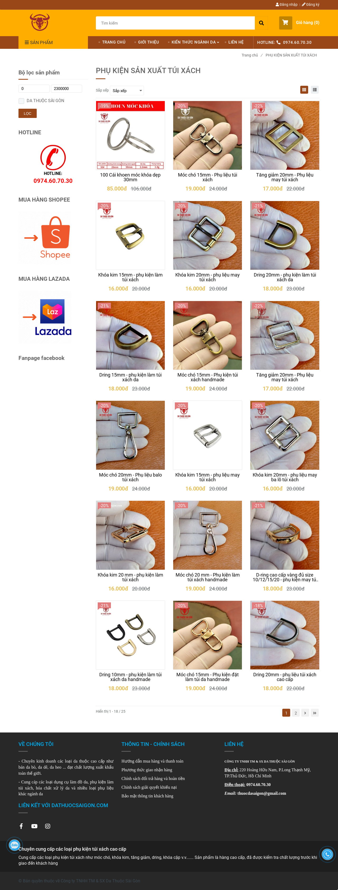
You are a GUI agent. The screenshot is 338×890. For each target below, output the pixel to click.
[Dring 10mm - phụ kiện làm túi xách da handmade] (130, 677)
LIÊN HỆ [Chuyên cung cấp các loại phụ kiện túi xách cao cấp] (236, 42)
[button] (299, 23)
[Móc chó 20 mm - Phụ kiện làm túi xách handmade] (207, 577)
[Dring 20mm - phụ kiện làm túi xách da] (284, 277)
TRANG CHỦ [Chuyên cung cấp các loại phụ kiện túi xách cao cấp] (114, 42)
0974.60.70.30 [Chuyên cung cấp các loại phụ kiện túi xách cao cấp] (297, 42)
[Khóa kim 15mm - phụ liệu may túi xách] (207, 477)
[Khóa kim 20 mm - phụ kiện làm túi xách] (130, 577)
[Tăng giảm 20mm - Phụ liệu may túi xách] (284, 177)
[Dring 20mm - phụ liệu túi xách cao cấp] (284, 677)
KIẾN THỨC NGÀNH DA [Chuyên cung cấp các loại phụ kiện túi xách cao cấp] (194, 42)
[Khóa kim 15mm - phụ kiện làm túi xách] (130, 277)
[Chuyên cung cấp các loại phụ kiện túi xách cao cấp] (39, 22)
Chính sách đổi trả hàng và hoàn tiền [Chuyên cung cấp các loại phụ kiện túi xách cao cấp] (153, 778)
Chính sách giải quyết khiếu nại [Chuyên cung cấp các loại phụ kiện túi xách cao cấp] (149, 787)
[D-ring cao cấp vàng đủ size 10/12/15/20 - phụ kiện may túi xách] (284, 577)
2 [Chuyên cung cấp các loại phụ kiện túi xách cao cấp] (296, 713)
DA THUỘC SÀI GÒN (45, 100)
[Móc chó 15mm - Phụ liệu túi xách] (207, 177)
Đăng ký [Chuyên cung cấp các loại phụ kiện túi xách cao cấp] (311, 4)
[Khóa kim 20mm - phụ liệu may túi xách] (207, 277)
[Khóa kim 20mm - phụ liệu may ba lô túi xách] (284, 477)
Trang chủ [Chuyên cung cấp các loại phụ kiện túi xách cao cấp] (252, 55)
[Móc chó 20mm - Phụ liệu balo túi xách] (130, 477)
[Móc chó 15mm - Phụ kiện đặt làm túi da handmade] (207, 677)
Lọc (27, 113)
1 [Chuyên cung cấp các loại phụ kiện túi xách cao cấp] (286, 713)
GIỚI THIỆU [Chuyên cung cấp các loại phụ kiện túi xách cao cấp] (148, 42)
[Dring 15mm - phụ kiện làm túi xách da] (130, 377)
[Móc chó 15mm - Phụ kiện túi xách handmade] (207, 377)
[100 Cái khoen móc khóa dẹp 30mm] (130, 177)
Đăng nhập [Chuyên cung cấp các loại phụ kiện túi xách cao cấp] (287, 4)
